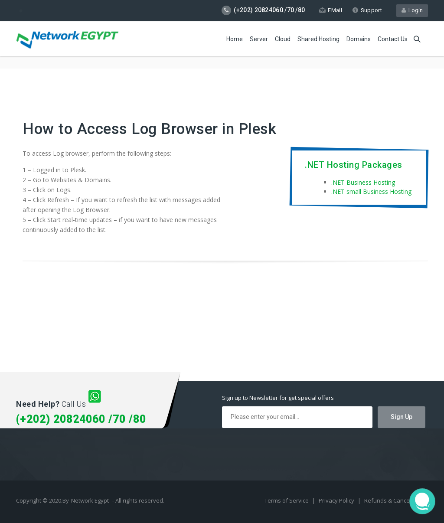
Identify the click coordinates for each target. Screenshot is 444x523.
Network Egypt (90, 500)
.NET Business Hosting (363, 182)
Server (259, 39)
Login (412, 10)
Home (234, 39)
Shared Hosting (318, 39)
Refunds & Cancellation (395, 500)
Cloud (283, 39)
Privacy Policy (337, 500)
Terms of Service (287, 500)
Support (367, 10)
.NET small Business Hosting (371, 191)
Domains (358, 39)
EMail (330, 10)
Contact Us (393, 39)
